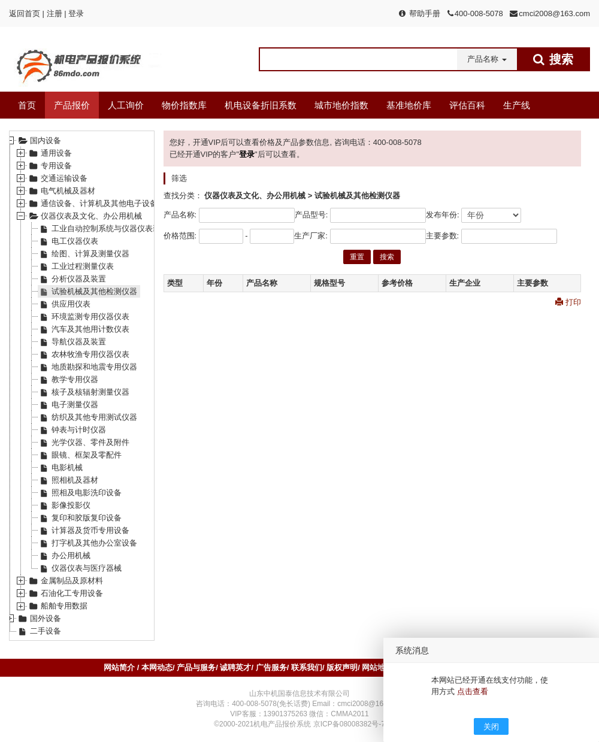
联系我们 (306, 667)
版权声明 (342, 667)
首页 (27, 105)
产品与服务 (196, 667)
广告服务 (271, 667)
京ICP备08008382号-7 (349, 724)
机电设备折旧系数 (261, 105)
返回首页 (24, 13)
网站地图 (377, 667)
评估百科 (467, 105)
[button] (487, 59)
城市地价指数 (341, 105)
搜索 (387, 257)
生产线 (516, 105)
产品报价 (72, 105)
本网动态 (157, 667)
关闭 (491, 726)
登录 (76, 13)
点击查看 (472, 691)
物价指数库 (184, 105)
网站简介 (120, 667)
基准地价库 (408, 105)
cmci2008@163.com (554, 13)
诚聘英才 (235, 667)
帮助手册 (424, 13)
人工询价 (126, 105)
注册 (54, 13)
